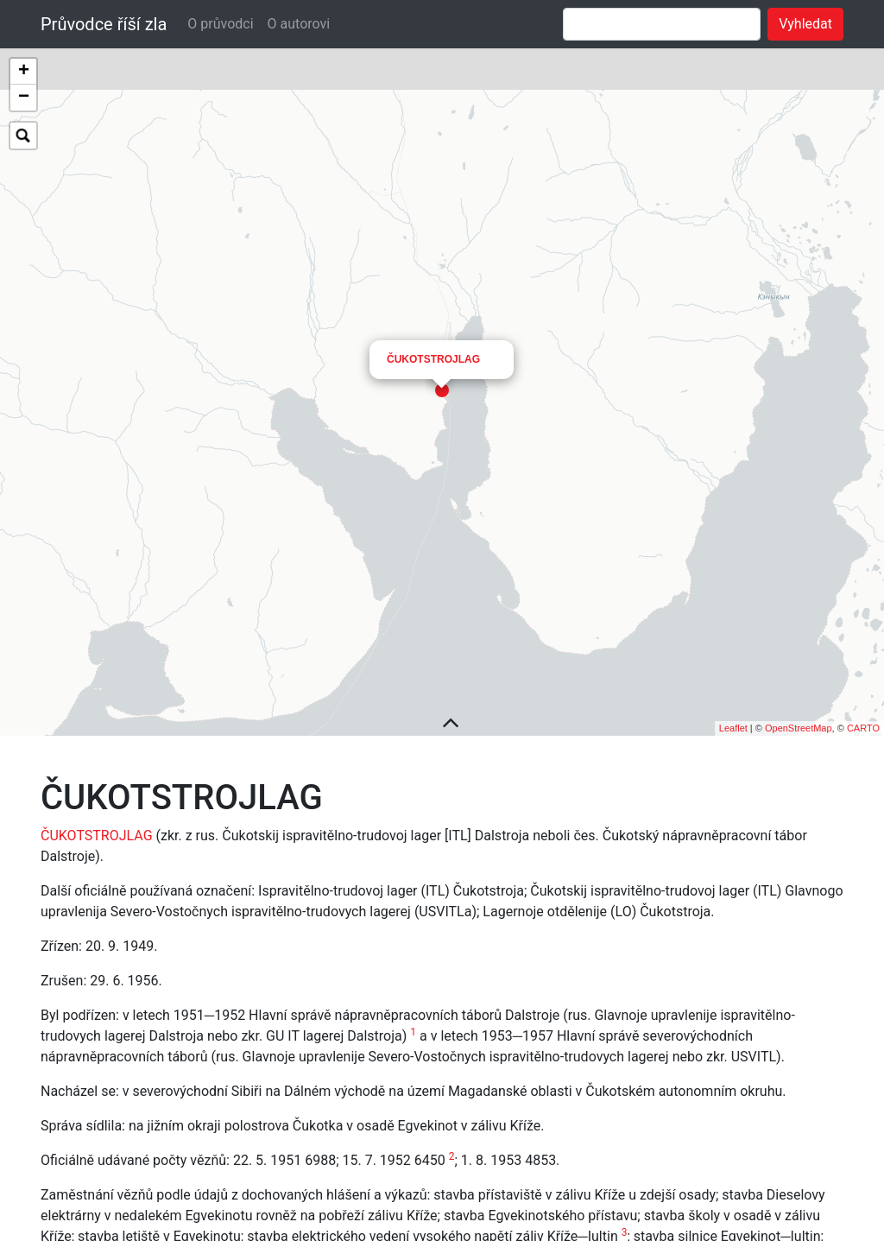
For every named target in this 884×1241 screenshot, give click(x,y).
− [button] (23, 98)
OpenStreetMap (798, 768)
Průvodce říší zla (104, 24)
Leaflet (733, 768)
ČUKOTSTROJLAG (433, 224)
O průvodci (220, 24)
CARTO (863, 768)
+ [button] (23, 72)
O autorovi (299, 24)
